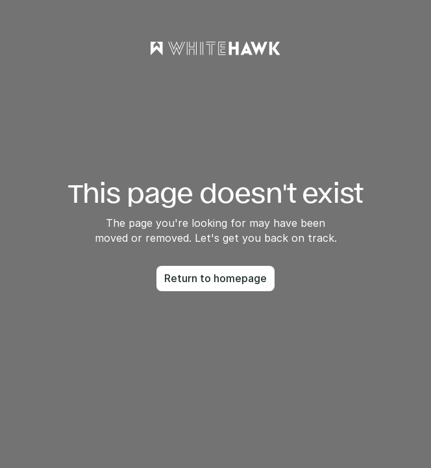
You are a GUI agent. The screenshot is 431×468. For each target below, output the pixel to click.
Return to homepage (215, 278)
